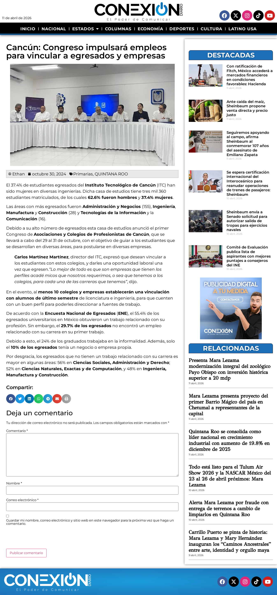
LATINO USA (242, 28)
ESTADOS (85, 29)
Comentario (17, 431)
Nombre (14, 483)
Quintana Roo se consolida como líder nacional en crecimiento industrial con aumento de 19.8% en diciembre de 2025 (229, 440)
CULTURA (211, 28)
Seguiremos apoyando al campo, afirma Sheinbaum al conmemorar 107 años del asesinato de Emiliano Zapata (248, 143)
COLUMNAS (118, 28)
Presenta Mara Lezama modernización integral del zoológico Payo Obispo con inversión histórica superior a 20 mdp (229, 369)
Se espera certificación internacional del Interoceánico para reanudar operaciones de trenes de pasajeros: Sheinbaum (248, 183)
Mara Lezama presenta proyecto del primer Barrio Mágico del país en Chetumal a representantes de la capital (228, 405)
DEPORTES (181, 28)
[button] (10, 398)
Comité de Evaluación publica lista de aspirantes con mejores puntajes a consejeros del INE (249, 256)
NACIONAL (54, 28)
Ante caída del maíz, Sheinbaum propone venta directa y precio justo (247, 108)
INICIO (27, 28)
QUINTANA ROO (111, 174)
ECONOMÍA (150, 28)
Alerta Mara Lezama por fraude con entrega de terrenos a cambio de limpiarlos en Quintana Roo (229, 508)
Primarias (83, 174)
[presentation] (37, 539)
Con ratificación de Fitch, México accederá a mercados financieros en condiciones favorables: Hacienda (250, 75)
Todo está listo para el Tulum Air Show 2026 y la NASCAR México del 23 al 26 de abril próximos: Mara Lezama (230, 476)
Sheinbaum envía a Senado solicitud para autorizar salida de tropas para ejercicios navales (247, 221)
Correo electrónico (22, 500)
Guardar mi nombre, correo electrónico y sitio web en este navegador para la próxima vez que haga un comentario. (90, 522)
